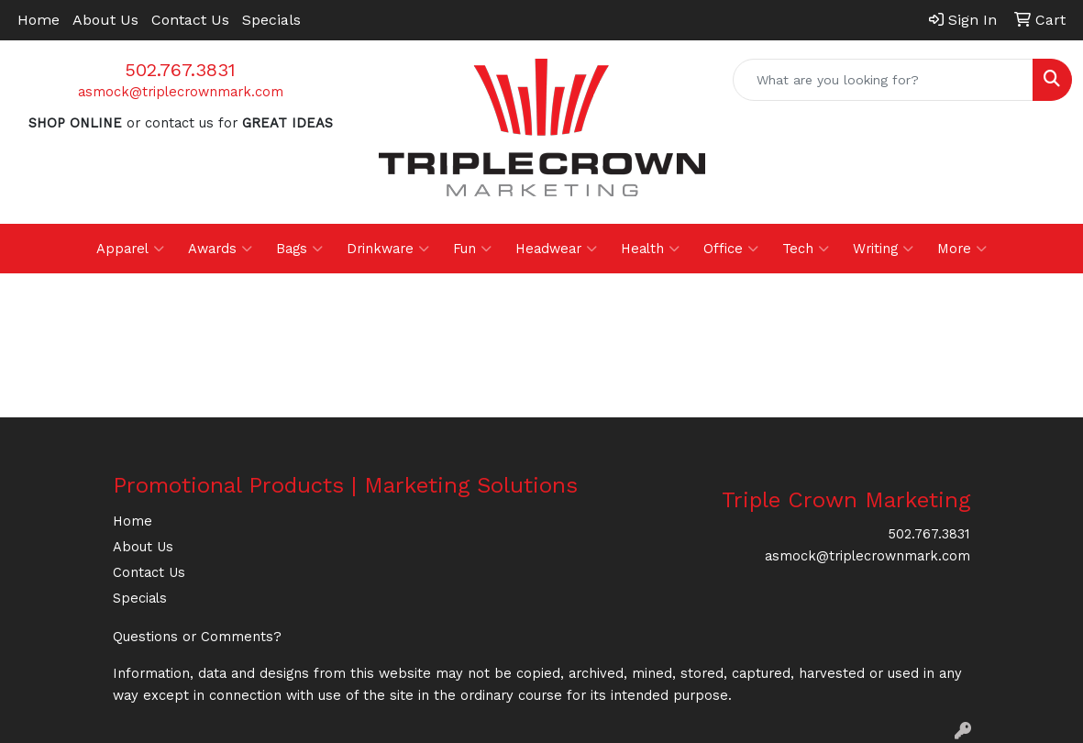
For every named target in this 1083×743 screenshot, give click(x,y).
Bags (299, 249)
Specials (271, 19)
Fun (472, 249)
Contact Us (190, 19)
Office (730, 249)
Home (38, 19)
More (962, 249)
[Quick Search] (883, 80)
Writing (883, 249)
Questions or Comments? (197, 636)
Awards (220, 249)
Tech (805, 249)
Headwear (556, 249)
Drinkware (388, 249)
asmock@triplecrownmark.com (180, 91)
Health (650, 249)
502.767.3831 (180, 70)
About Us (105, 19)
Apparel (130, 249)
